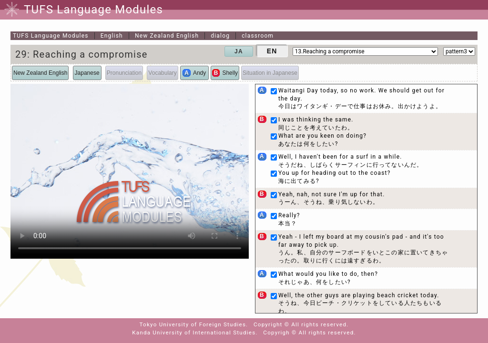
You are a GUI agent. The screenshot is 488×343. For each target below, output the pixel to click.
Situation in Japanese (270, 73)
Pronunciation (124, 73)
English (112, 35)
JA (238, 51)
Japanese (87, 73)
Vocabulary (162, 73)
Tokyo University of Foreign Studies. (194, 324)
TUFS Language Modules (51, 35)
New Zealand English (167, 35)
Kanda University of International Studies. (194, 332)
